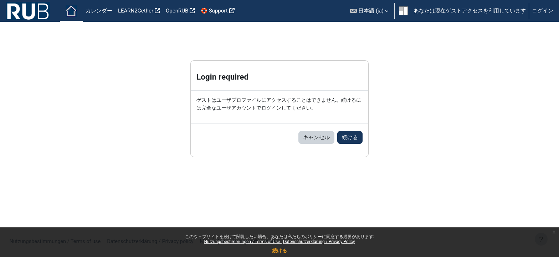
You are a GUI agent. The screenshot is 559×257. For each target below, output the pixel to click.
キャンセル (316, 138)
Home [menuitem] (71, 11)
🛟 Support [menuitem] (214, 10)
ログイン (542, 10)
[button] (369, 11)
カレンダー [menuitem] (99, 10)
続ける (279, 250)
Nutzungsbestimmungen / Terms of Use (242, 241)
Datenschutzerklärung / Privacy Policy (319, 241)
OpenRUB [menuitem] (177, 10)
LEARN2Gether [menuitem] (135, 10)
